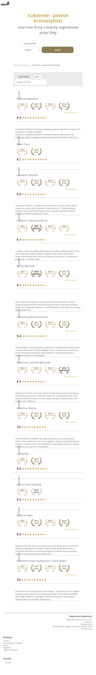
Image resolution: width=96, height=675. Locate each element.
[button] (46, 112)
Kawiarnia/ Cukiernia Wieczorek (33, 362)
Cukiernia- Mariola (26, 408)
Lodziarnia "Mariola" (27, 175)
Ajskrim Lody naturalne (29, 484)
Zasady (5, 645)
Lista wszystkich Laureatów (12, 643)
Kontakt (8, 662)
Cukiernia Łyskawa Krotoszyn (32, 316)
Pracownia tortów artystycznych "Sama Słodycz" (42, 560)
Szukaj (57, 50)
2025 (37, 76)
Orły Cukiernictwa (21, 65)
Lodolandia (23, 453)
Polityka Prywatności (10, 650)
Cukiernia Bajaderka (27, 98)
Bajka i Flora (23, 144)
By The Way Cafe (26, 266)
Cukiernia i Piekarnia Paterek (32, 220)
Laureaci (6, 641)
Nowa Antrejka (24, 515)
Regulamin (7, 648)
